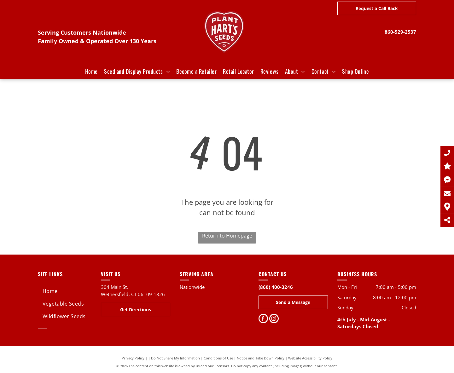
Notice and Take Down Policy (260, 358)
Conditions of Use (218, 358)
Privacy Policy (133, 358)
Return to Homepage (227, 235)
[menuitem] (91, 71)
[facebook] (263, 319)
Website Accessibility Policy (310, 358)
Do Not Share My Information (175, 358)
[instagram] (274, 319)
